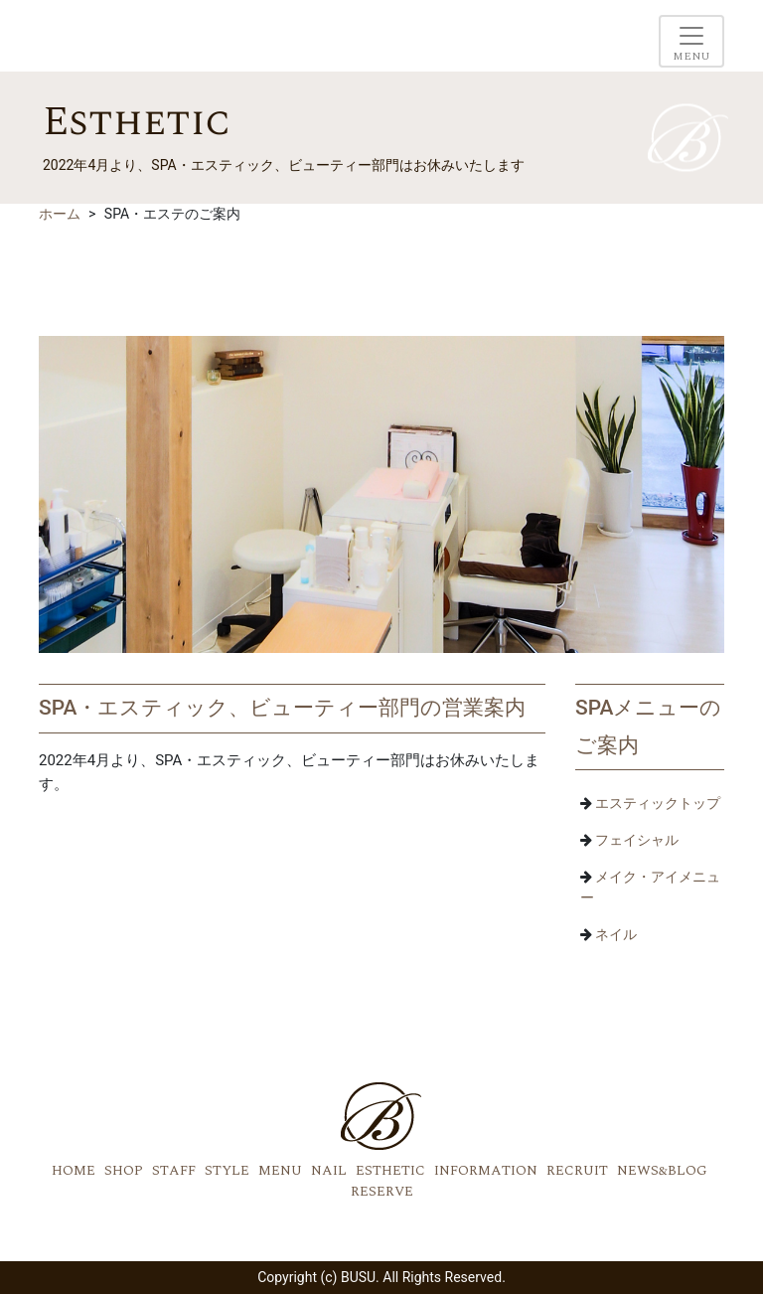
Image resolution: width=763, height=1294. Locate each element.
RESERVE (382, 1191)
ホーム (59, 214)
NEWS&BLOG (662, 1170)
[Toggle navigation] (691, 41)
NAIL (329, 1170)
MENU (280, 1170)
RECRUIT (577, 1170)
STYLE (227, 1170)
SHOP (123, 1170)
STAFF (174, 1170)
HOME (73, 1170)
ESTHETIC (390, 1170)
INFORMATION (485, 1170)
